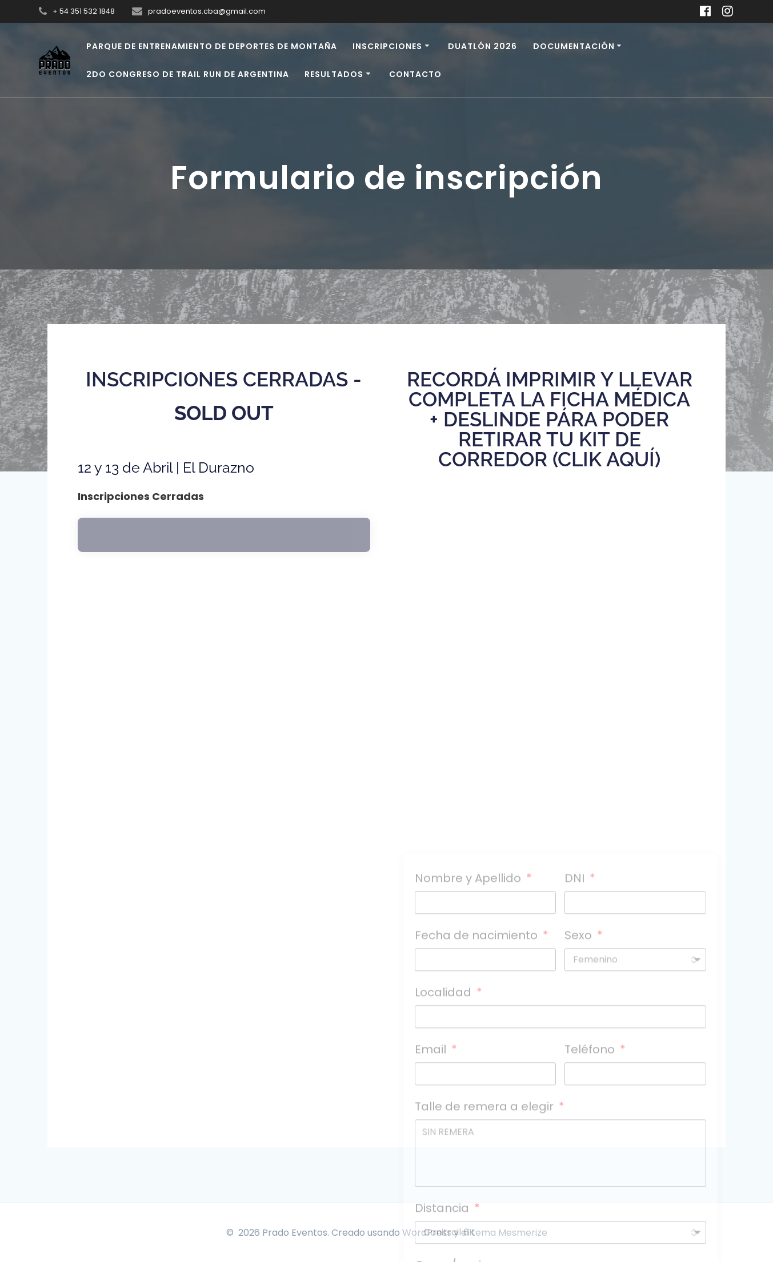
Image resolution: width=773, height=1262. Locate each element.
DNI (575, 1061)
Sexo (579, 1118)
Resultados (334, 74)
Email (432, 1232)
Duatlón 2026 (482, 46)
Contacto (415, 74)
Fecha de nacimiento (477, 1118)
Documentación (574, 46)
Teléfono (591, 1232)
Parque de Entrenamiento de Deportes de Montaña (211, 46)
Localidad (444, 1175)
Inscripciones (387, 46)
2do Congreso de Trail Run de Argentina (187, 74)
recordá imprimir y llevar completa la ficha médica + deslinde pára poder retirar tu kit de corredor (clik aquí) (549, 419)
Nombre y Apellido (469, 1061)
